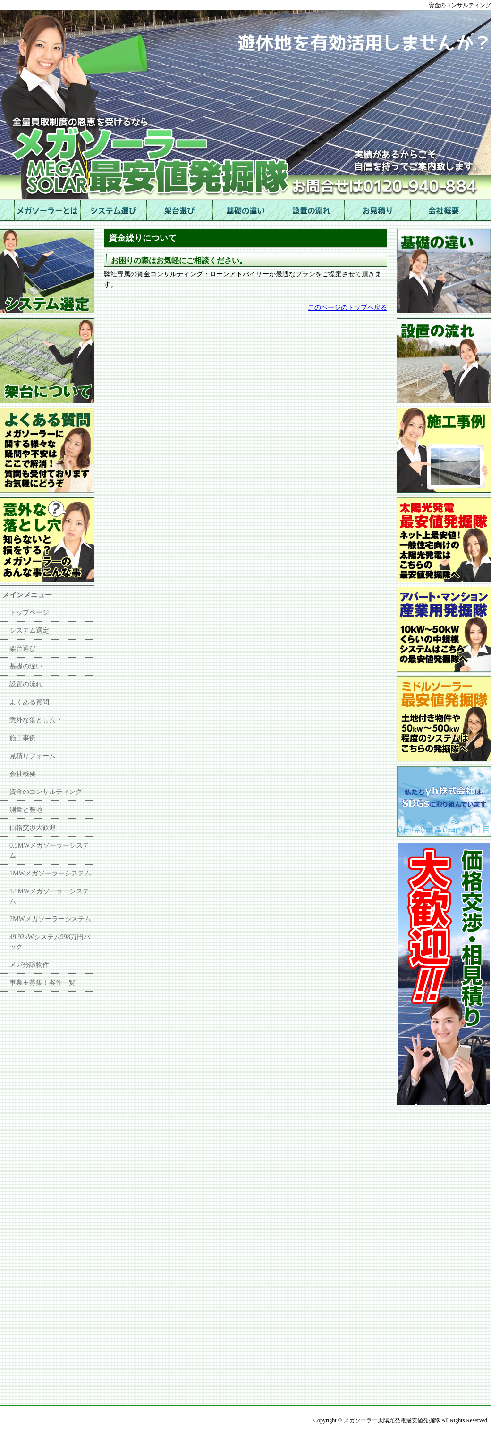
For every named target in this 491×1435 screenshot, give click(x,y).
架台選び (22, 648)
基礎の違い (25, 666)
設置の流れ (25, 684)
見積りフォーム (32, 755)
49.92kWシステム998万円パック (49, 941)
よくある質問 (29, 702)
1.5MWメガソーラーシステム (49, 896)
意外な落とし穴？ (35, 720)
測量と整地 (25, 809)
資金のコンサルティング (45, 791)
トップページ (29, 612)
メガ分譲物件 (29, 964)
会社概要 (22, 773)
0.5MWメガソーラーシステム (49, 850)
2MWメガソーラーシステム (50, 919)
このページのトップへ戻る (347, 307)
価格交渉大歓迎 (32, 827)
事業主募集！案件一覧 (42, 982)
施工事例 (22, 738)
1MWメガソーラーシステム (50, 873)
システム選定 (29, 630)
